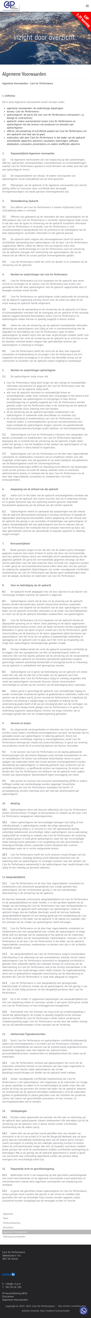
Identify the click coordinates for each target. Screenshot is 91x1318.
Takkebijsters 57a (11, 1255)
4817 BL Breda (10, 1258)
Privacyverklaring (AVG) (14, 1293)
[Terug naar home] (11, 6)
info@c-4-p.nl (13, 1283)
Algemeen (8, 1213)
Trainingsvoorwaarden (14, 1236)
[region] (45, 38)
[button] (87, 6)
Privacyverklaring (11, 1222)
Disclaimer (8, 1227)
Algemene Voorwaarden (15, 1299)
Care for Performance (13, 1252)
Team (5, 1218)
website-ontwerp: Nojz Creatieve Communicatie (46, 1310)
